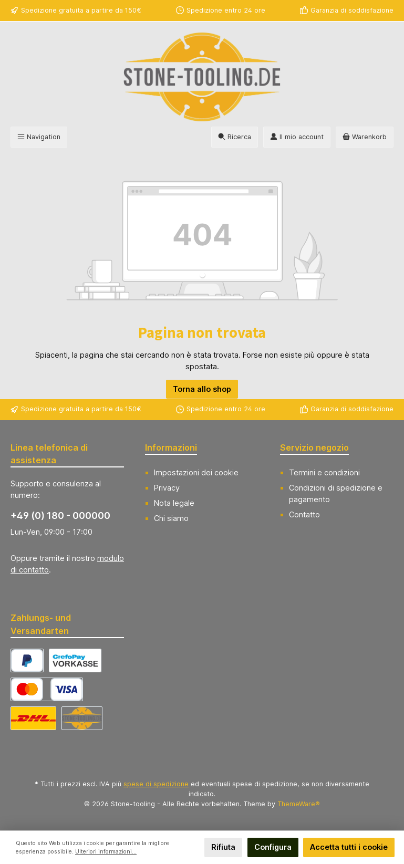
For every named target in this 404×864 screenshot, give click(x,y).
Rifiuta (223, 846)
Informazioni (171, 447)
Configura (273, 846)
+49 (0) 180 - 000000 (60, 515)
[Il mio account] (296, 137)
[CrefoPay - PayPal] (27, 660)
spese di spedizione (156, 784)
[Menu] (39, 137)
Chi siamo (171, 518)
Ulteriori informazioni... (106, 851)
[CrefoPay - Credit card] (47, 689)
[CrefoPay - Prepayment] (75, 660)
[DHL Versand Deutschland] (33, 718)
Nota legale (174, 502)
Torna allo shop (202, 388)
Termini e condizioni (324, 472)
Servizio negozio (314, 447)
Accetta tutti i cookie (349, 846)
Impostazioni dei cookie (196, 472)
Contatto (304, 514)
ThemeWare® (298, 804)
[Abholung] (81, 718)
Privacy (167, 487)
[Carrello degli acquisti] (364, 137)
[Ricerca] (234, 137)
